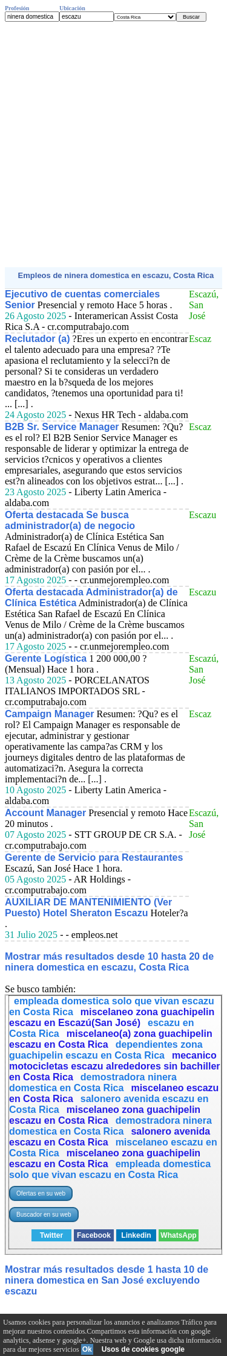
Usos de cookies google (143, 1349)
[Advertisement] (113, 144)
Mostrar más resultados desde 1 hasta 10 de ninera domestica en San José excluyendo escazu (106, 1280)
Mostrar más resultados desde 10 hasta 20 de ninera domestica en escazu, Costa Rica (109, 961)
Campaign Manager (49, 714)
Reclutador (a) (37, 339)
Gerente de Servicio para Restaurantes (94, 857)
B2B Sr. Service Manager (62, 427)
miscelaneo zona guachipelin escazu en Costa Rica (104, 1115)
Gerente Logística (46, 658)
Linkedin (136, 1235)
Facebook (94, 1235)
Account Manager (45, 813)
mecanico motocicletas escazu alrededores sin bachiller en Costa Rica (114, 1066)
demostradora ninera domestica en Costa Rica (93, 1082)
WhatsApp (178, 1235)
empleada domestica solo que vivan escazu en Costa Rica (110, 1169)
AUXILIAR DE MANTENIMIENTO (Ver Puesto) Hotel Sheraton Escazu (88, 907)
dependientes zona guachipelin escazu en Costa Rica (106, 1049)
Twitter (51, 1235)
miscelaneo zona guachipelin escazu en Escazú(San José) (111, 1017)
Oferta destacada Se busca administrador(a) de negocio (70, 520)
